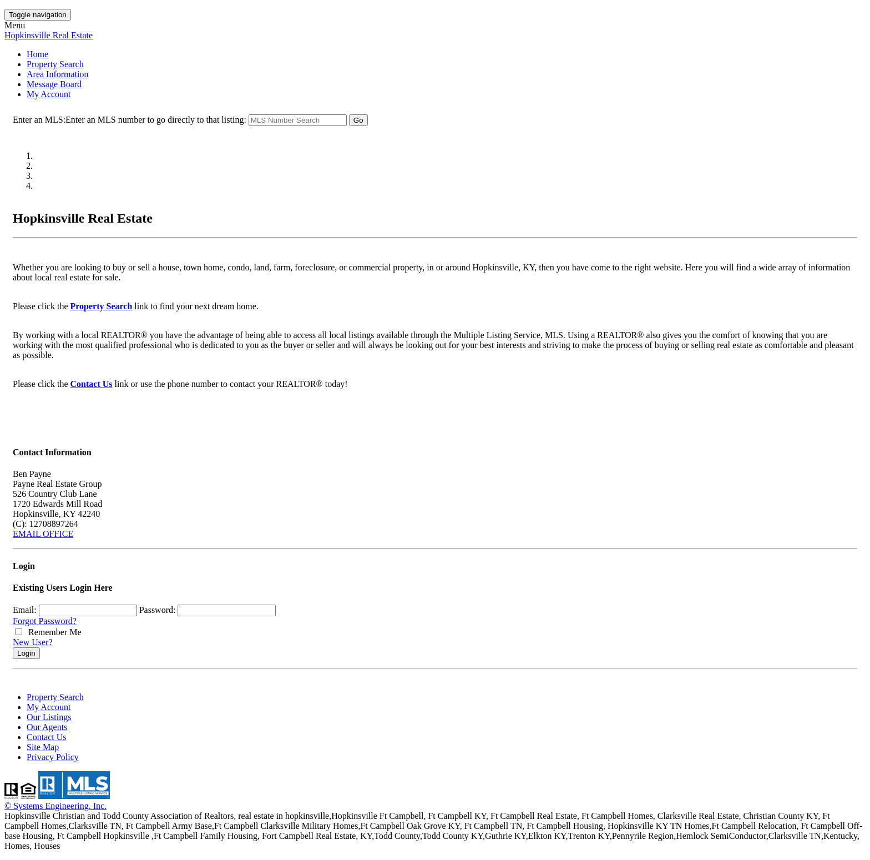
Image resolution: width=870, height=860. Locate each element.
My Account (49, 94)
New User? (33, 642)
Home (37, 54)
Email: (25, 610)
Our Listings (49, 717)
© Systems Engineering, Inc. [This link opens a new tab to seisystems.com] (55, 806)
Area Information (58, 74)
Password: (157, 610)
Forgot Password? (45, 621)
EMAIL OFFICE (43, 534)
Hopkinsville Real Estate (48, 35)
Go (358, 120)
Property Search (55, 64)
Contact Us (91, 384)
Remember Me (48, 632)
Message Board (54, 84)
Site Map (43, 747)
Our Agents (47, 727)
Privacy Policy (53, 757)
